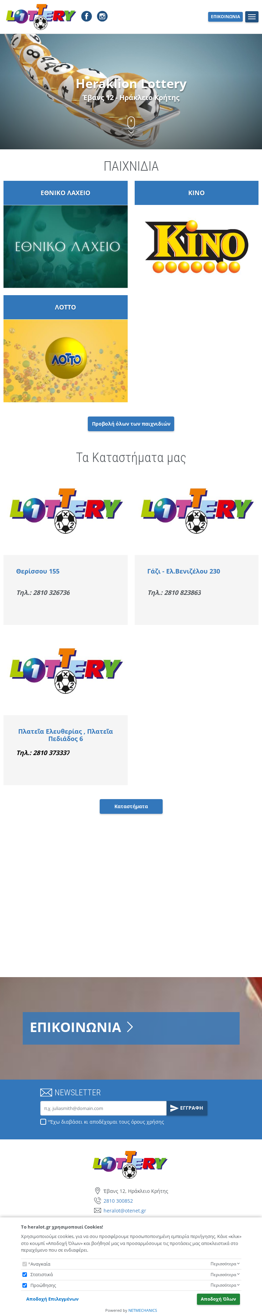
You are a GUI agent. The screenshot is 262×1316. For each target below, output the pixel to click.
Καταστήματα (131, 806)
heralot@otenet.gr (125, 1210)
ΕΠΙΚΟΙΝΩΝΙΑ (225, 17)
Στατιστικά (41, 1274)
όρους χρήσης (147, 1121)
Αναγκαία (40, 1264)
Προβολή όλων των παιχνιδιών (131, 423)
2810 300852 (118, 1200)
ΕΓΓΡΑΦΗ (186, 1108)
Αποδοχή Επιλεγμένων (52, 1299)
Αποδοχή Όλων (218, 1299)
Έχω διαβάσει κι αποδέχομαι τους (107, 1121)
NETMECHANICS (142, 1310)
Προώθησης (43, 1285)
